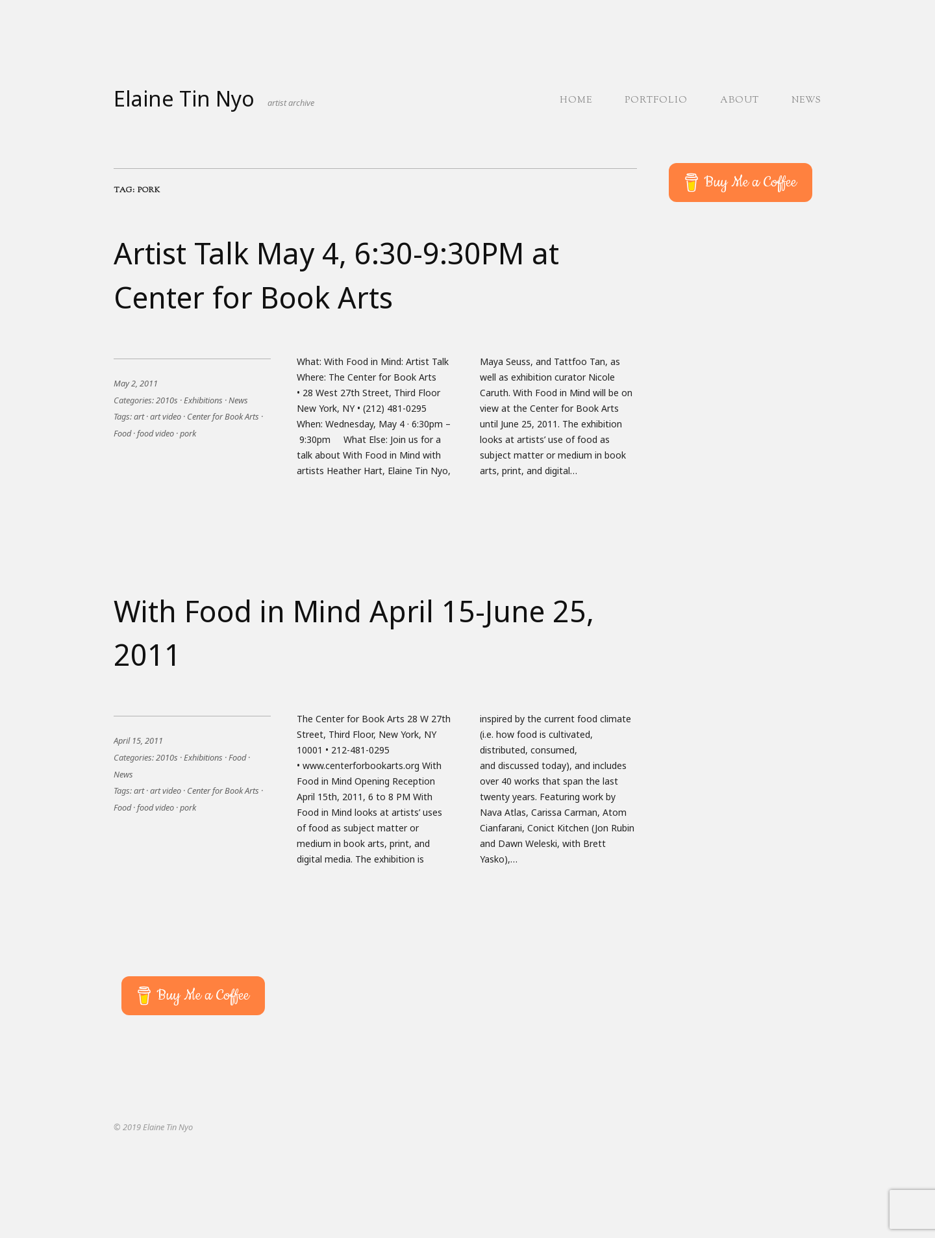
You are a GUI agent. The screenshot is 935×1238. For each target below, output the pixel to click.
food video (155, 433)
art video (165, 416)
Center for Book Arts (223, 416)
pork (188, 433)
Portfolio (656, 100)
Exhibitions (203, 400)
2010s (167, 400)
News (806, 100)
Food (122, 433)
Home (576, 100)
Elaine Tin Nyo (184, 98)
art (139, 416)
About (739, 100)
